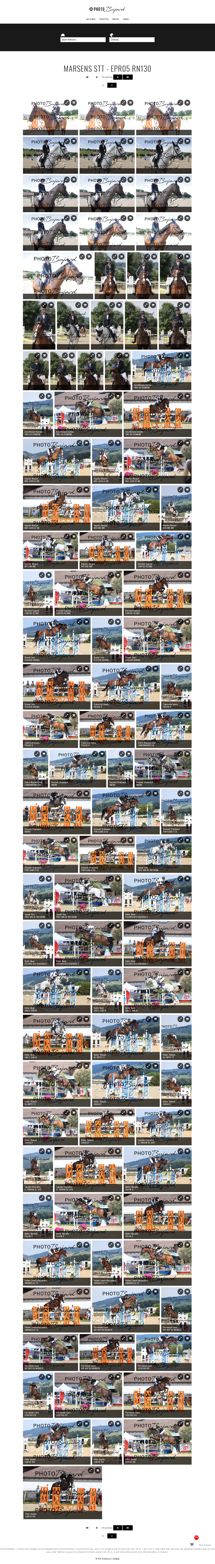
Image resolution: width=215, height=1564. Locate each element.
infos (115, 19)
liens (126, 19)
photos (104, 19)
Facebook (116, 1558)
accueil (91, 19)
